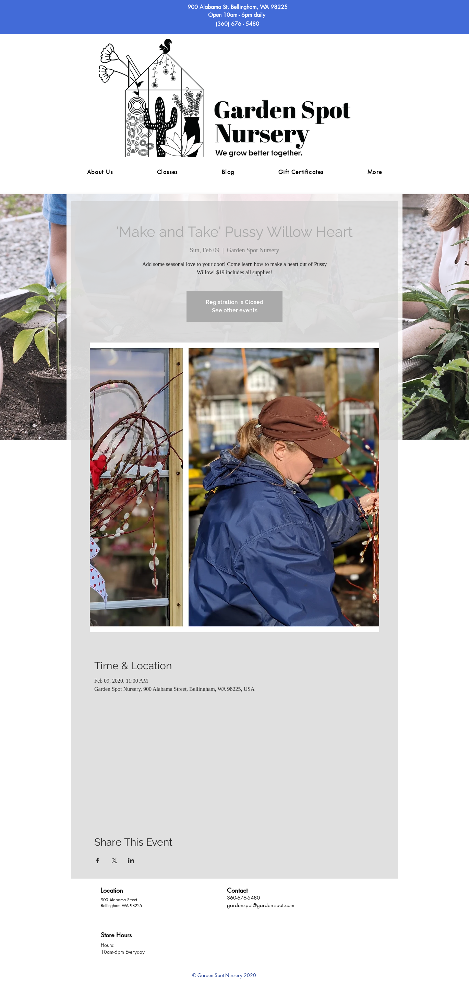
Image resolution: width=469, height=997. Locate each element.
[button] (374, 172)
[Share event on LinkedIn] (131, 860)
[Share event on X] (114, 860)
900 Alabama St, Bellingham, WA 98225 (238, 7)
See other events (234, 310)
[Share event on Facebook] (97, 860)
